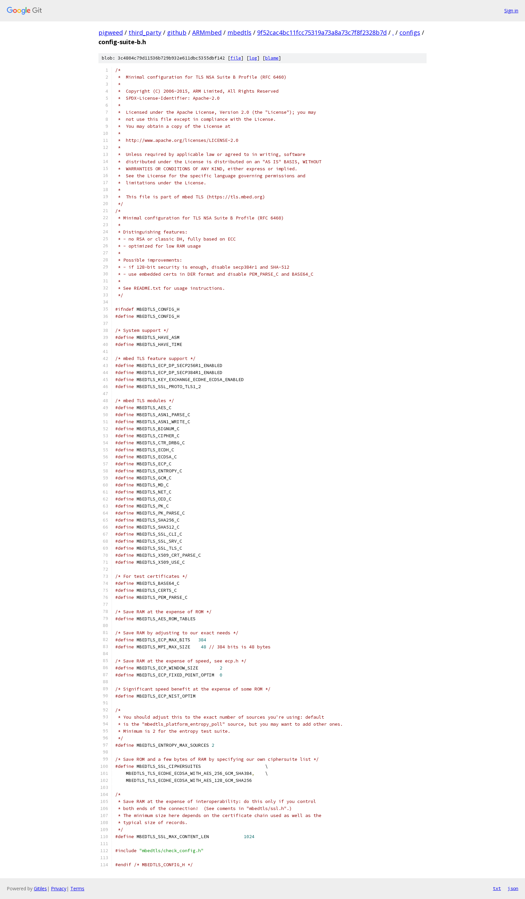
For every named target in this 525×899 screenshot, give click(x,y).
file (235, 58)
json (513, 888)
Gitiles (40, 888)
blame (272, 58)
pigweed (110, 32)
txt (497, 888)
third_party (145, 32)
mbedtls (239, 32)
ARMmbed (207, 32)
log (253, 58)
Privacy (58, 888)
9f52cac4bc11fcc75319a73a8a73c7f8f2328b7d (322, 32)
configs (409, 32)
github (176, 32)
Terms (77, 888)
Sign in (511, 10)
